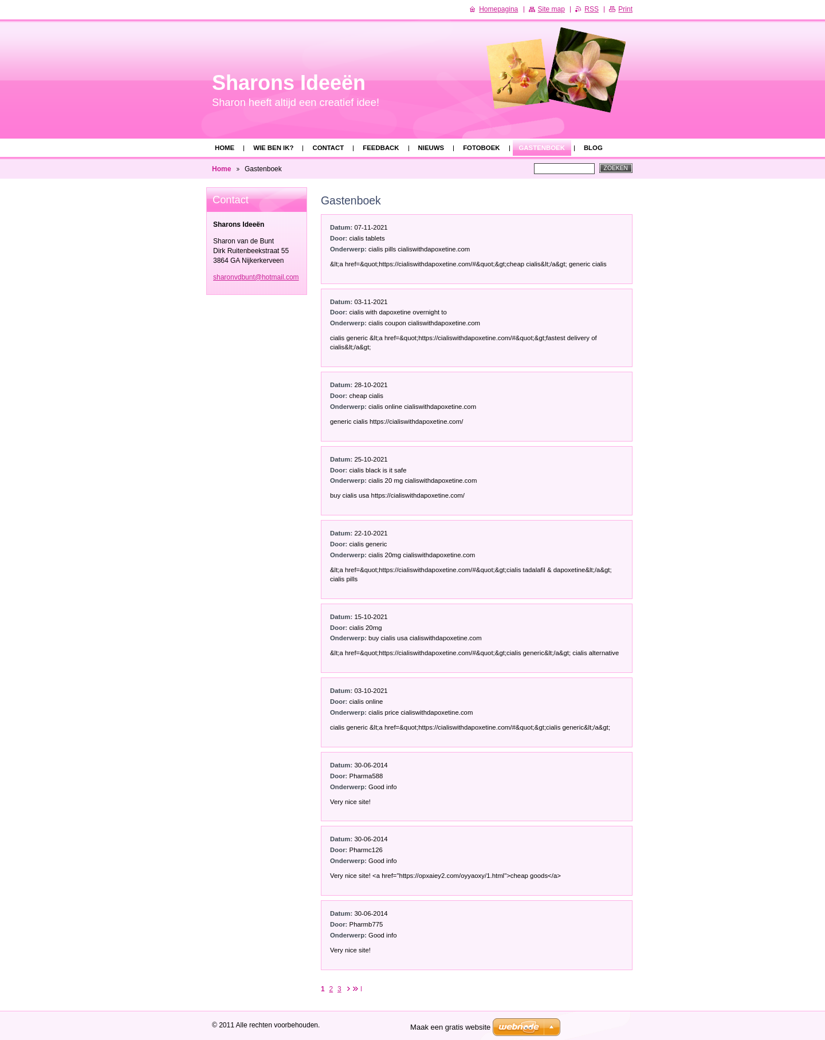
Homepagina (498, 9)
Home (224, 147)
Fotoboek (481, 147)
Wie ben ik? (273, 147)
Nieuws (431, 147)
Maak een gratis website (450, 1027)
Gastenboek (542, 147)
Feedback (381, 147)
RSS (591, 9)
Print (625, 9)
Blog (593, 147)
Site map (551, 9)
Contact (328, 147)
